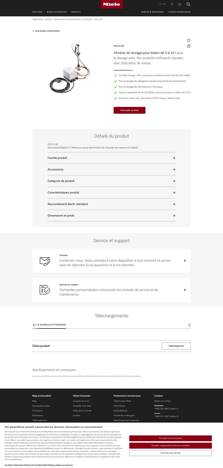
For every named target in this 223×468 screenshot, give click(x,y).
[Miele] (111, 4)
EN (160, 4)
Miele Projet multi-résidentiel (126, 420)
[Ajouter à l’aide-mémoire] (189, 40)
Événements (37, 416)
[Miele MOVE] (172, 4)
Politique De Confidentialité (35, 465)
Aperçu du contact (162, 401)
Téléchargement (176, 346)
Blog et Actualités (57, 12)
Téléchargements (39, 420)
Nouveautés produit (41, 406)
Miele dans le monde (82, 411)
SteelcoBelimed (120, 411)
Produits (76, 12)
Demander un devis (129, 110)
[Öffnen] (185, 260)
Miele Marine (119, 406)
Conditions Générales (14, 465)
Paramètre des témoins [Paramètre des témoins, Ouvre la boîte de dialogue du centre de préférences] (171, 453)
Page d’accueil (37, 19)
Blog (34, 401)
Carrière (76, 416)
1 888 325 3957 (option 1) (166, 409)
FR (164, 4)
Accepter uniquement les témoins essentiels (171, 446)
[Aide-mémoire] (180, 4)
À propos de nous (81, 401)
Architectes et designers (124, 416)
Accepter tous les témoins (170, 438)
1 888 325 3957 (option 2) (166, 416)
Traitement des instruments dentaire (67, 19)
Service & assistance (152, 12)
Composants (88, 19)
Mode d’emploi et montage (49, 325)
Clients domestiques (179, 12)
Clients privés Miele (122, 401)
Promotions (37, 411)
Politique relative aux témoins (60, 465)
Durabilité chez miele (82, 406)
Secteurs (37, 12)
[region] (111, 445)
